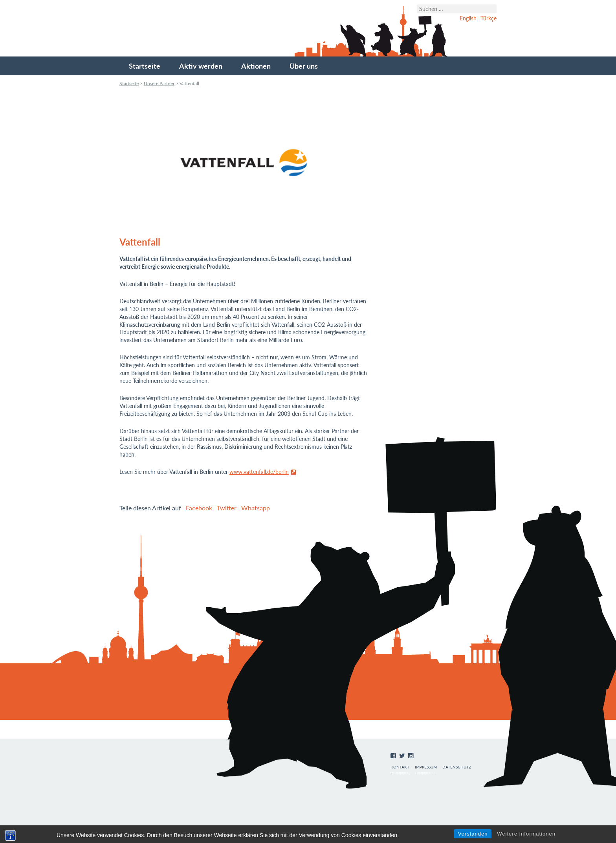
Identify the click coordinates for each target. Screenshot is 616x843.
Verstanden (473, 834)
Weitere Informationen (526, 834)
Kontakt (399, 767)
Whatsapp (255, 508)
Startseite (144, 66)
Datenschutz (456, 767)
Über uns (304, 66)
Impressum (426, 767)
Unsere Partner (159, 83)
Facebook (199, 508)
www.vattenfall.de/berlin (259, 471)
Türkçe (488, 18)
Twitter (226, 508)
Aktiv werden (200, 66)
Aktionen (256, 66)
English (468, 18)
